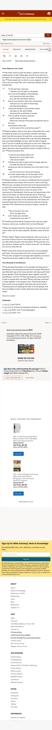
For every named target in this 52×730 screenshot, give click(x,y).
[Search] (48, 35)
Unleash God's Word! (26, 360)
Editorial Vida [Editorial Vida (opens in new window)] (16, 671)
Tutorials (14, 621)
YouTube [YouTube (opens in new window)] (14, 707)
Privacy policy (16, 632)
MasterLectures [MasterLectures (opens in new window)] (17, 682)
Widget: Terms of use (19, 646)
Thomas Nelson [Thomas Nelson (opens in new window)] (17, 674)
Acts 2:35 (7, 313)
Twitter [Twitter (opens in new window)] (13, 704)
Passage (6, 49)
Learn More (30, 378)
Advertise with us (17, 626)
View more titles (26, 502)
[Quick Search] (22, 35)
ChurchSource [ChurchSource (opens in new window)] (16, 662)
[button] (49, 13)
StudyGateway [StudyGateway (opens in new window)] (16, 660)
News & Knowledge (18, 591)
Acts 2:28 (7, 310)
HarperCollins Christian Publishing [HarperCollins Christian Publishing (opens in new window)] (24, 665)
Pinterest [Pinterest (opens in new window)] (14, 698)
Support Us (15, 607)
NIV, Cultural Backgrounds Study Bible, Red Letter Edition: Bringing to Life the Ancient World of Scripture (25, 477)
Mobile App (15, 596)
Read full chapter (8, 296)
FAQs (13, 618)
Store (13, 599)
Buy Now (18, 454)
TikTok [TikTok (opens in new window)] (13, 701)
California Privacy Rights (21, 635)
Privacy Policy (36, 572)
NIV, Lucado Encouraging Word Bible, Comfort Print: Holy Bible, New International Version (25, 438)
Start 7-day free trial (13, 378)
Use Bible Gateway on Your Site (22, 624)
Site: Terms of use (17, 643)
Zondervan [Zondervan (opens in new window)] (15, 679)
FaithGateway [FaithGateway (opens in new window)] (16, 657)
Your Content (44, 49)
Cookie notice (16, 641)
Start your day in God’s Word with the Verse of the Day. (26, 19)
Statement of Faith (18, 593)
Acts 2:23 (7, 307)
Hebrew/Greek (30, 49)
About (13, 588)
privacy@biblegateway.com (11, 574)
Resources (16, 49)
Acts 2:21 (7, 304)
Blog (12, 602)
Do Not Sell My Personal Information (25, 638)
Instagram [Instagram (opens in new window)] (15, 696)
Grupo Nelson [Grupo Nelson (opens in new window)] (16, 668)
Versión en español (18, 717)
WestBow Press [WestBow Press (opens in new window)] (16, 677)
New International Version (17, 330)
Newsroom (15, 605)
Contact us (15, 629)
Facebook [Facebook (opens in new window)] (14, 693)
